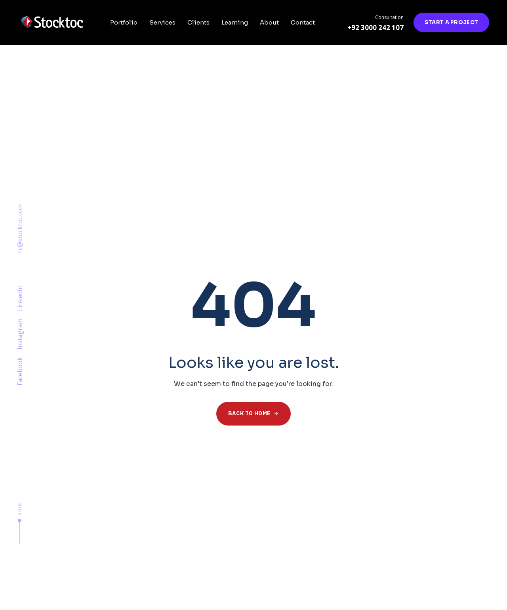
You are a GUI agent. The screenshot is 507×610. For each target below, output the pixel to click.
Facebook (19, 371)
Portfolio (123, 22)
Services (162, 22)
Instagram (19, 334)
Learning (234, 22)
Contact (303, 22)
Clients (198, 22)
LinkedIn (19, 298)
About (269, 22)
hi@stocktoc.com (19, 228)
